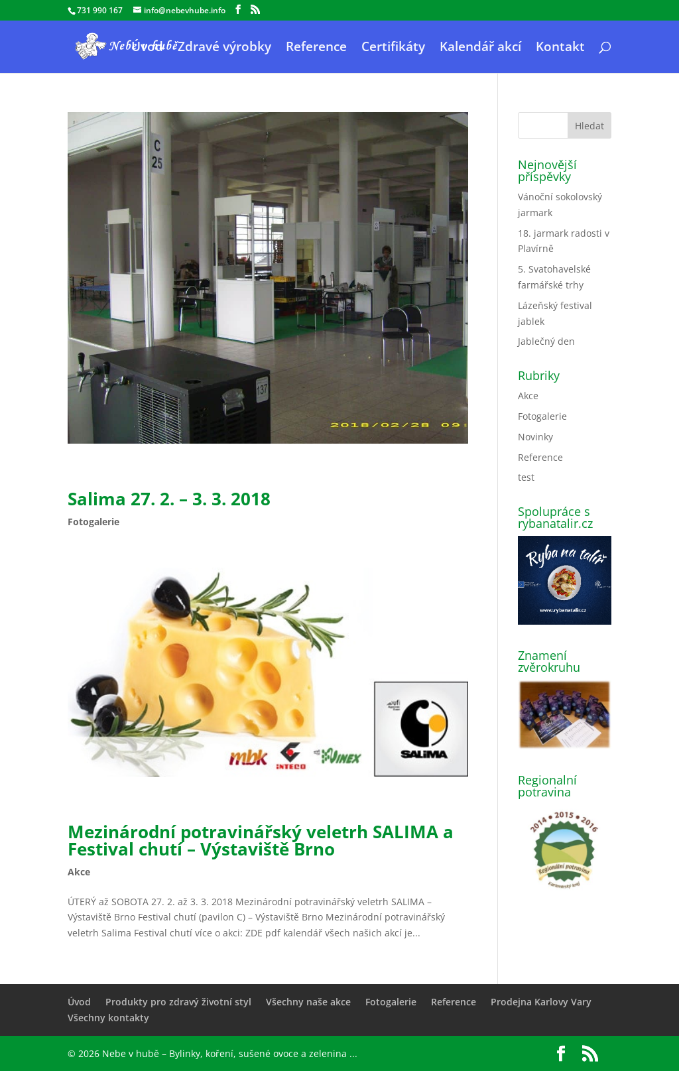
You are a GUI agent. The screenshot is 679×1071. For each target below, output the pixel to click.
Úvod (147, 48)
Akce (79, 871)
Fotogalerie (93, 521)
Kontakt (560, 48)
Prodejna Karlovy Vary (541, 1001)
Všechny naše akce (308, 1001)
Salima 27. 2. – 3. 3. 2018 (169, 499)
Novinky (535, 436)
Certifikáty (393, 48)
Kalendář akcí (480, 48)
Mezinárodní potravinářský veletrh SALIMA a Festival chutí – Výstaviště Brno (261, 840)
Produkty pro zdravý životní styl (178, 1001)
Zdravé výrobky (224, 48)
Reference (316, 48)
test (526, 477)
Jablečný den (546, 341)
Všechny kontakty (108, 1017)
